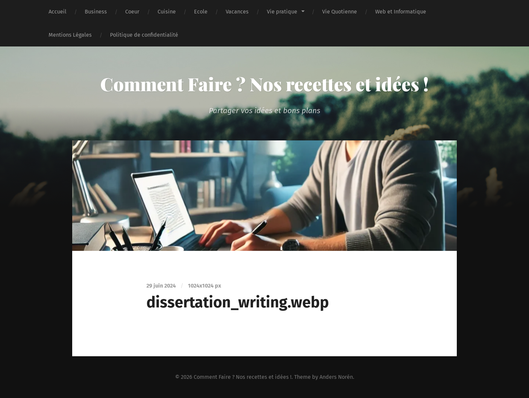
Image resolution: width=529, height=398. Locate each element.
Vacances (237, 11)
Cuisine (167, 11)
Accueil (57, 11)
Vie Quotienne (339, 11)
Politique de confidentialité (144, 35)
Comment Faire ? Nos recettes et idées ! (264, 84)
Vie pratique (282, 11)
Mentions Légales (70, 35)
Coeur (132, 11)
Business (96, 11)
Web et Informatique (400, 11)
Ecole (200, 11)
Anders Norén (336, 377)
